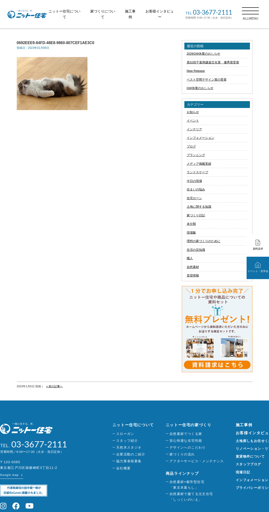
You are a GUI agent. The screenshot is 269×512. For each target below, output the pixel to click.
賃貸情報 (193, 275)
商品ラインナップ (182, 473)
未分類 (191, 224)
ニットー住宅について (133, 425)
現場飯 (191, 232)
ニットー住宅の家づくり (188, 425)
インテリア (194, 129)
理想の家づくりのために (203, 241)
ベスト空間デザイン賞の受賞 (207, 79)
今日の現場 (194, 181)
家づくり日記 (196, 215)
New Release (196, 71)
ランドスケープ (197, 172)
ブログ (191, 146)
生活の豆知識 (196, 250)
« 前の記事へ (54, 386)
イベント (193, 120)
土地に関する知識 (199, 206)
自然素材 (193, 267)
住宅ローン (194, 198)
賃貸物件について (250, 456)
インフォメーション (200, 138)
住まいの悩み (196, 189)
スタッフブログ (248, 464)
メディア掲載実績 (199, 163)
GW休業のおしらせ (200, 88)
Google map (9, 475)
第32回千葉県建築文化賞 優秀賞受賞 (213, 62)
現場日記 (243, 472)
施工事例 (244, 425)
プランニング (196, 155)
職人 (190, 258)
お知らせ (193, 112)
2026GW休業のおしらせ (203, 53)
